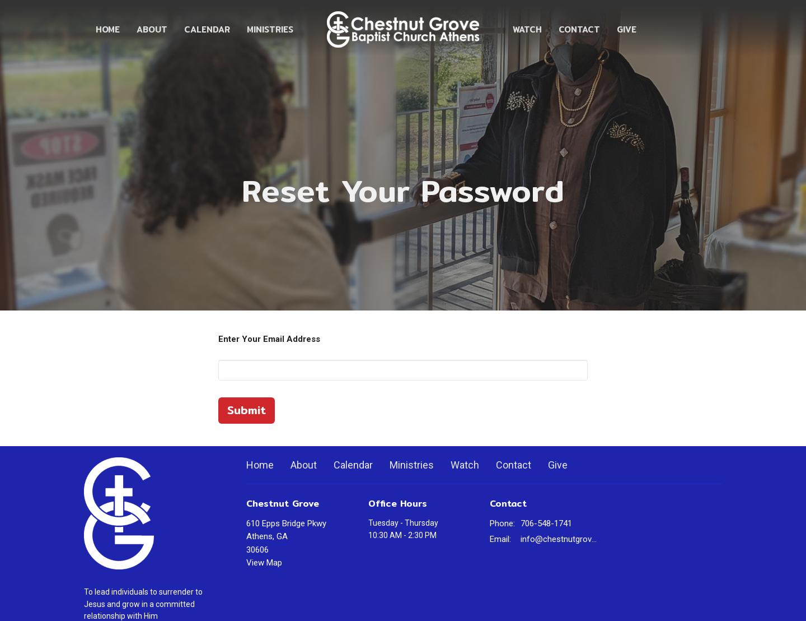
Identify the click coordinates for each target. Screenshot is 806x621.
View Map (264, 563)
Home (108, 29)
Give (626, 29)
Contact (579, 29)
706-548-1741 (546, 523)
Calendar (207, 29)
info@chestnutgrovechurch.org (561, 539)
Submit (246, 410)
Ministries (270, 29)
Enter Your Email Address (269, 339)
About (152, 29)
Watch (527, 29)
